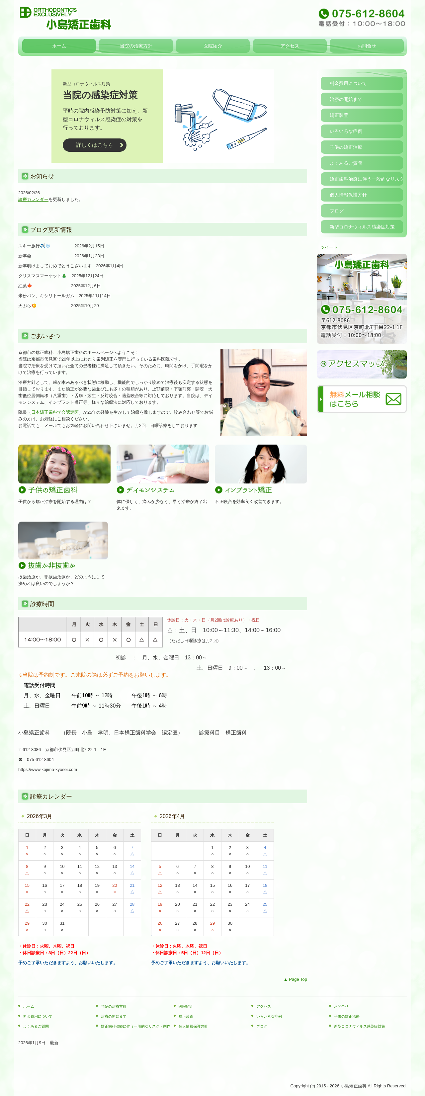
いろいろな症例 (346, 131)
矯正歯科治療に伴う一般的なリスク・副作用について (366, 179)
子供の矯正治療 (346, 147)
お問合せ (367, 45)
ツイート (329, 247)
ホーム (59, 45)
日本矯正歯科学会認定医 (55, 412)
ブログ (337, 210)
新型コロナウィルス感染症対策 (362, 226)
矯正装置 (339, 115)
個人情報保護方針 (348, 195)
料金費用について (348, 83)
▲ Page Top (295, 979)
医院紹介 (213, 45)
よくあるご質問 (346, 163)
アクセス (290, 45)
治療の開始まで (346, 99)
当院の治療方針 (136, 45)
